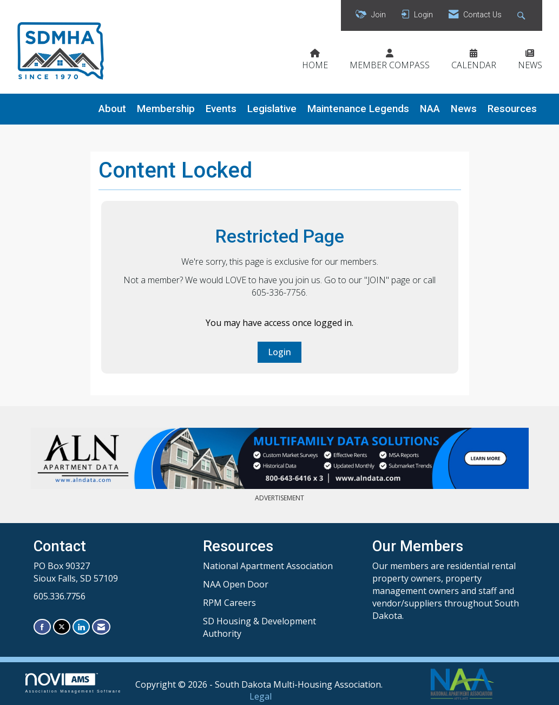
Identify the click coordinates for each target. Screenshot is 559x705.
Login (279, 352)
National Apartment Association (268, 566)
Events (221, 109)
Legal (260, 696)
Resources (512, 109)
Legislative (272, 109)
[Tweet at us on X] (61, 627)
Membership (166, 109)
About (112, 109)
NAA (430, 109)
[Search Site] (522, 15)
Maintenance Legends (358, 109)
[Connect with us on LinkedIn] (81, 627)
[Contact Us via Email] (101, 627)
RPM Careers (229, 603)
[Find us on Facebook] (42, 627)
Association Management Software (73, 683)
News (464, 109)
